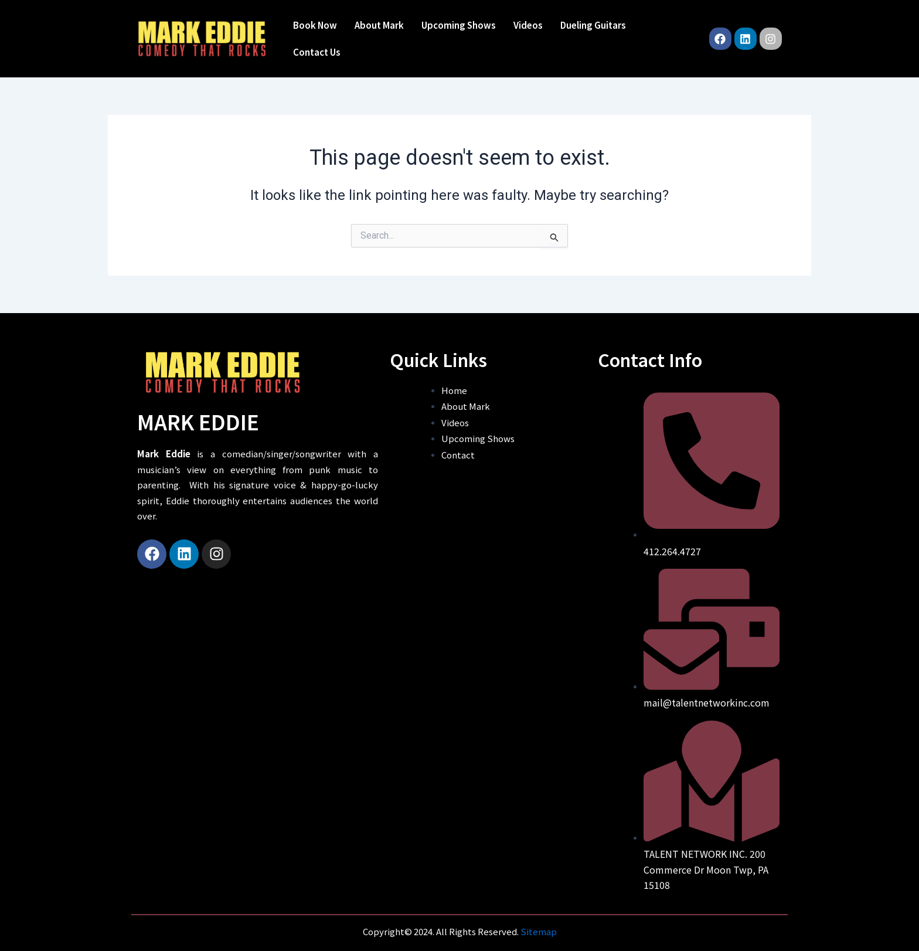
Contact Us (317, 52)
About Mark (379, 25)
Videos (528, 25)
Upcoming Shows (458, 25)
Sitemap (538, 931)
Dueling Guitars (593, 25)
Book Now (315, 25)
